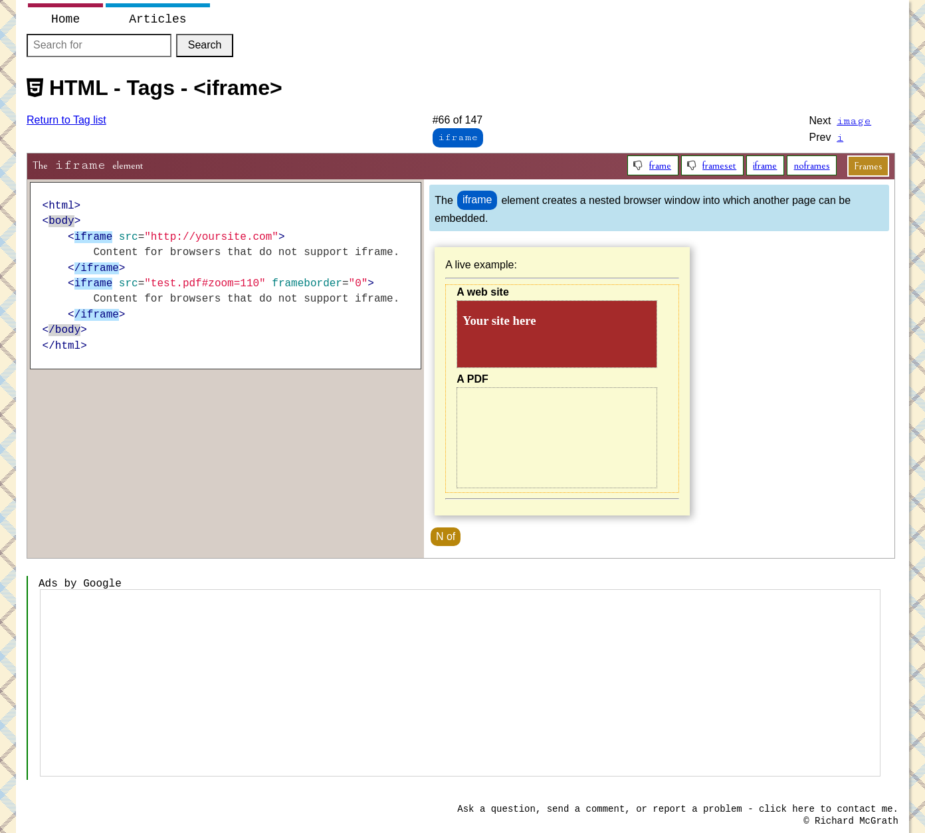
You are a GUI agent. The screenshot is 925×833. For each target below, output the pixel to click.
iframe (765, 165)
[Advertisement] (460, 683)
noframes (812, 165)
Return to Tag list (66, 120)
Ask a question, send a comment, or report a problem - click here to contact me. (677, 809)
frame (660, 165)
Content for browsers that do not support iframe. (557, 334)
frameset (719, 165)
